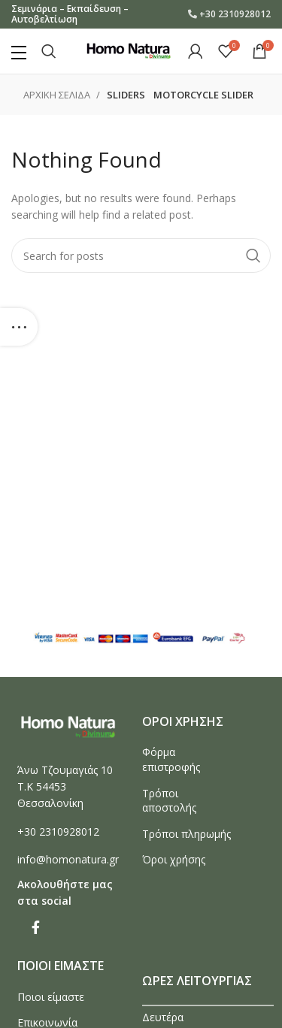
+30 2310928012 (235, 14)
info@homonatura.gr (68, 859)
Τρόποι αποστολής (169, 800)
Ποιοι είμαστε (50, 997)
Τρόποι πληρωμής (186, 834)
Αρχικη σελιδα (57, 94)
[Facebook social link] (35, 927)
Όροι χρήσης (173, 859)
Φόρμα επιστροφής (171, 759)
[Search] (49, 51)
